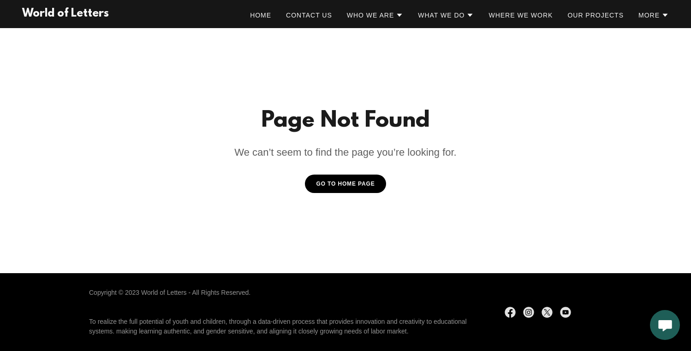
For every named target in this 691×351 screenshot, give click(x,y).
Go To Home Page (345, 184)
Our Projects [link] (595, 15)
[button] (375, 15)
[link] (65, 14)
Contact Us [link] (309, 15)
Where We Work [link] (520, 15)
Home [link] (260, 15)
